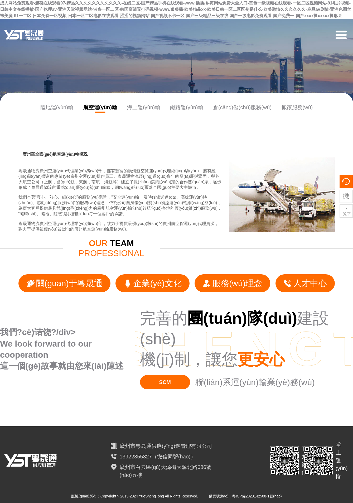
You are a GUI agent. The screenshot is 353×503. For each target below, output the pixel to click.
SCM (165, 382)
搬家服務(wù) (297, 107)
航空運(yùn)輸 (100, 107)
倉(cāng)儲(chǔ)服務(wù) (242, 107)
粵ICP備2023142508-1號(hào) (257, 496)
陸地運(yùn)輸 (57, 107)
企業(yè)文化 (152, 283)
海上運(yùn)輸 (143, 107)
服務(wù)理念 (232, 283)
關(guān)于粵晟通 (64, 283)
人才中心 (305, 283)
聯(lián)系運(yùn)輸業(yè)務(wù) (255, 382)
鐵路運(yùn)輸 (186, 107)
